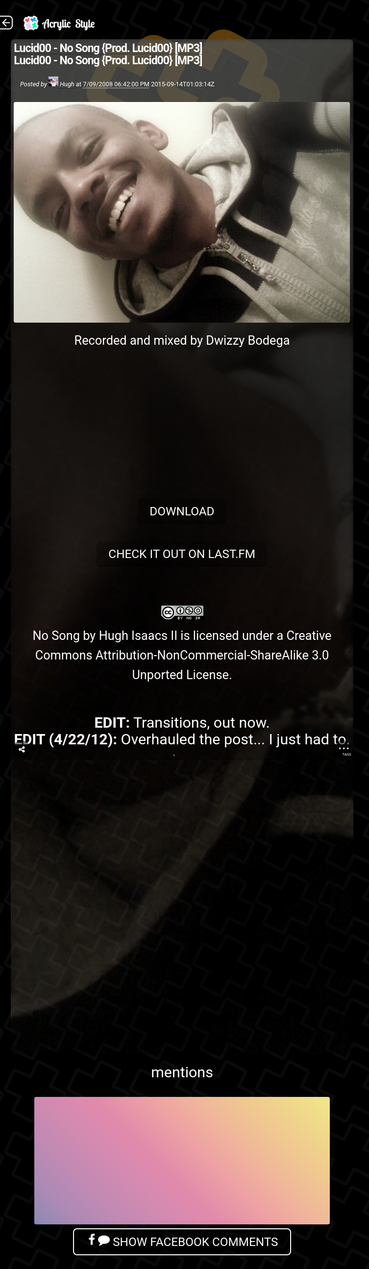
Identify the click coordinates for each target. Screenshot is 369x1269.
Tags (347, 754)
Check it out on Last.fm (182, 554)
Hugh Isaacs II (138, 636)
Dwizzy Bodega (248, 340)
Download (181, 511)
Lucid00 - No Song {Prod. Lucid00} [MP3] (108, 48)
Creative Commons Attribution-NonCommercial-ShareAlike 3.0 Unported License (183, 655)
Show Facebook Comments (182, 1241)
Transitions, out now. (201, 722)
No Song (56, 636)
